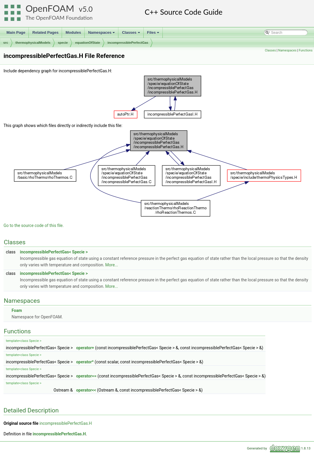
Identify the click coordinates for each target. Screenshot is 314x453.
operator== (86, 376)
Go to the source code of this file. (34, 225)
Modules (73, 32)
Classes (131, 34)
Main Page (15, 32)
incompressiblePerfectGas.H (65, 423)
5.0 (88, 9)
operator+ (85, 347)
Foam (16, 310)
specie (63, 42)
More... (111, 265)
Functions (306, 50)
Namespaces (102, 34)
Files (153, 34)
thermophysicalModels (33, 42)
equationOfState (87, 42)
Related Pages (45, 32)
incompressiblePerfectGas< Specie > (54, 252)
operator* (85, 362)
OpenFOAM (50, 8)
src (5, 42)
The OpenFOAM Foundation (59, 17)
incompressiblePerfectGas (128, 42)
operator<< (86, 390)
